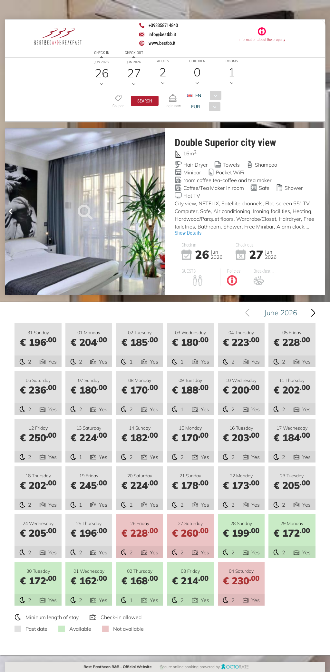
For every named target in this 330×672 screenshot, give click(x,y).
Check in (101, 53)
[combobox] (206, 95)
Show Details (188, 233)
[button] (144, 101)
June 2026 (285, 312)
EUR (195, 107)
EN (198, 95)
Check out (134, 53)
